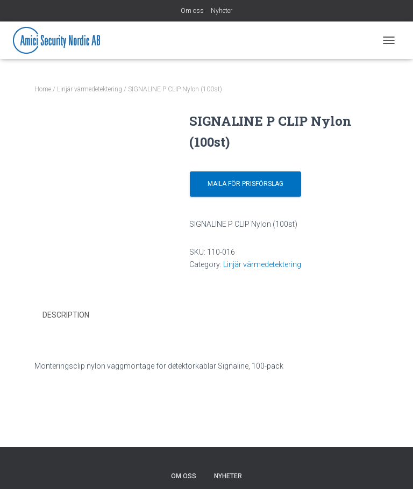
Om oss (192, 11)
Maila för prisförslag (245, 184)
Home (42, 89)
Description (65, 315)
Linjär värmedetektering (89, 89)
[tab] (73, 315)
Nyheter (221, 11)
